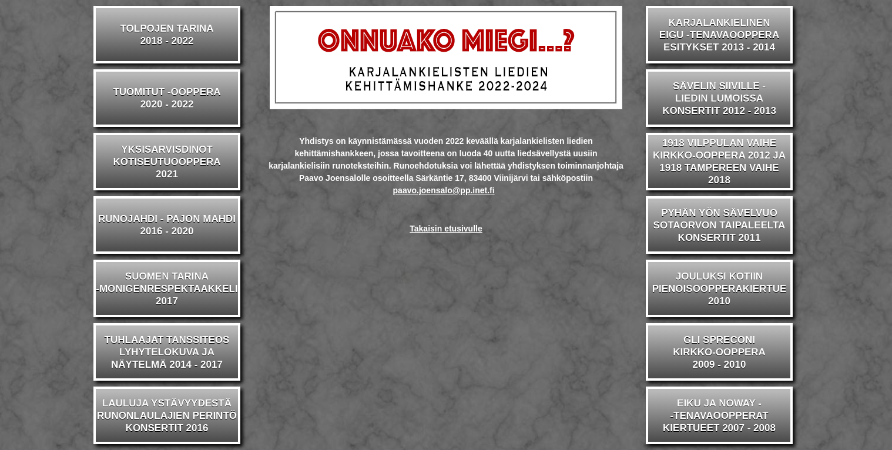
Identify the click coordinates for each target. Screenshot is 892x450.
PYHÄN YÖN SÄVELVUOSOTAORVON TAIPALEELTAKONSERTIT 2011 (719, 225)
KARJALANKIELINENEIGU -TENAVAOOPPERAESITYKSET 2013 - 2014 (719, 35)
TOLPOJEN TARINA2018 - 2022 (167, 34)
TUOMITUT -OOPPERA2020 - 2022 (166, 98)
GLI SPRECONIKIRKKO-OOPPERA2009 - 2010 (719, 352)
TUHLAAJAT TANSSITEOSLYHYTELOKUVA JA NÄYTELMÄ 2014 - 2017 (167, 352)
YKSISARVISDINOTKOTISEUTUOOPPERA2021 (166, 162)
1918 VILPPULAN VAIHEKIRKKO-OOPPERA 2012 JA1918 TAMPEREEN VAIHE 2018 (719, 161)
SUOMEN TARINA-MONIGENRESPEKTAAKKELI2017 (166, 289)
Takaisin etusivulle (446, 228)
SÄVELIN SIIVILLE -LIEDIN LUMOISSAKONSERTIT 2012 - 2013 (719, 98)
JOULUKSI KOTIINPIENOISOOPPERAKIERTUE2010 (719, 289)
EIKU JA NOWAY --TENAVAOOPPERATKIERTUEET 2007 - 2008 (719, 416)
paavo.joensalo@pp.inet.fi (444, 190)
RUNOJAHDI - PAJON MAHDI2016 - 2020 (167, 225)
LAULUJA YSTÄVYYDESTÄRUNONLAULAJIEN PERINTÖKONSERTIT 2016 (167, 416)
